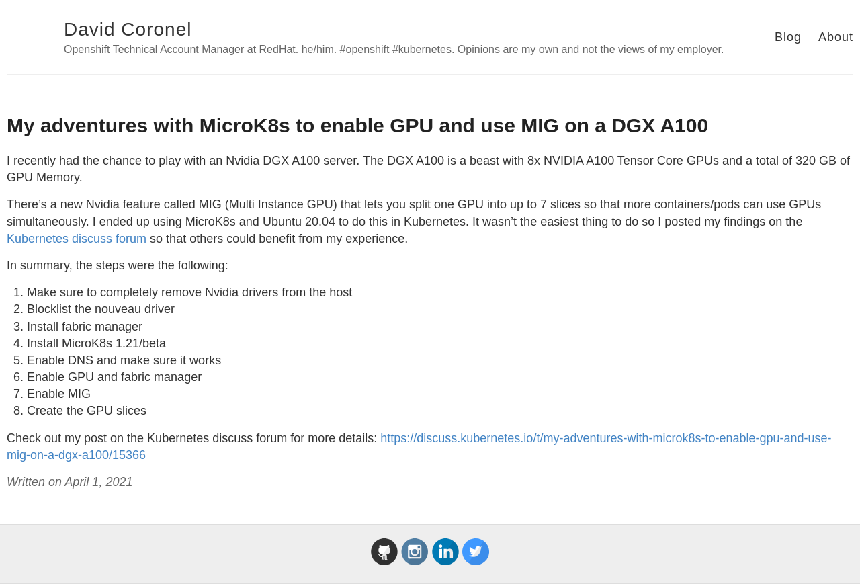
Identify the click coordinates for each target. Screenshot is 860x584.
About (835, 37)
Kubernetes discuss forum (76, 238)
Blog (788, 37)
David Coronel (127, 29)
